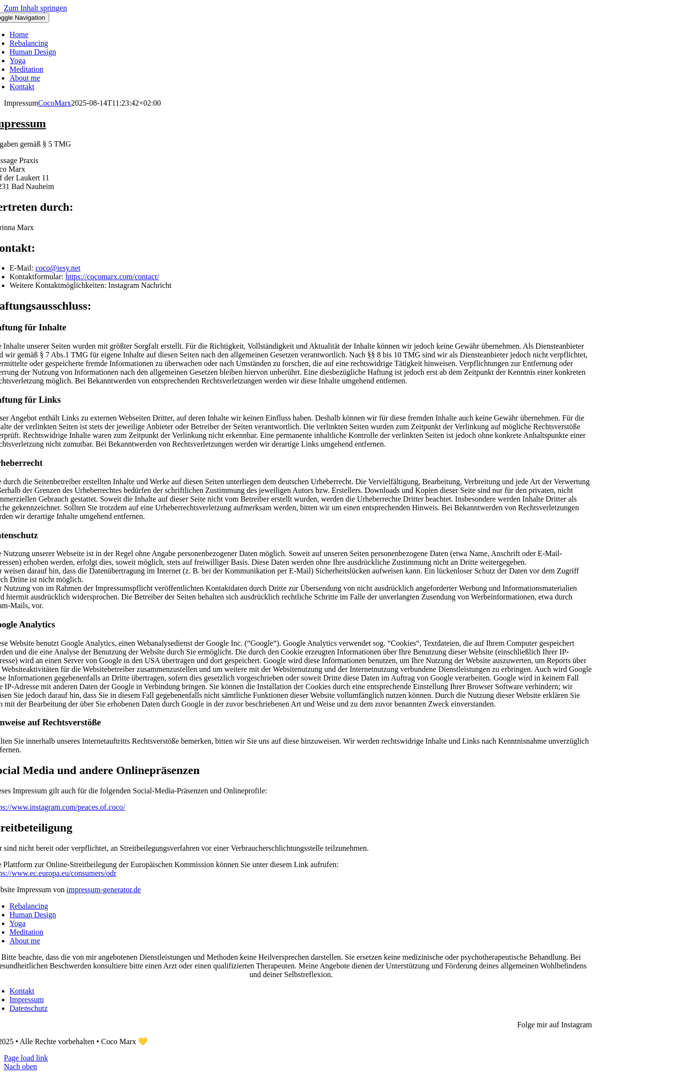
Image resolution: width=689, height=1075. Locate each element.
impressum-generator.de (104, 889)
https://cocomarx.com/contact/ (112, 276)
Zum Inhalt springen (35, 8)
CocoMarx (54, 103)
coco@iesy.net (58, 268)
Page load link (26, 1058)
